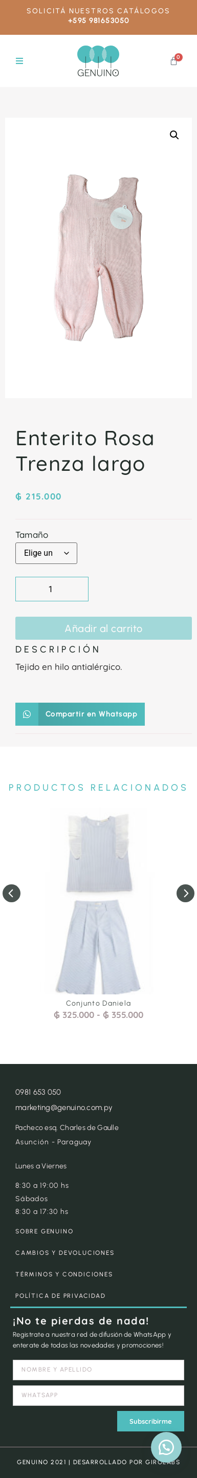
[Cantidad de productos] (52, 589)
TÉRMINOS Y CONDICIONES (64, 1274)
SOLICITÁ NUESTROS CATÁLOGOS (98, 11)
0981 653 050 (38, 1092)
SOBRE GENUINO (44, 1231)
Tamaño (31, 534)
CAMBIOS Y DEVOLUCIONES (65, 1252)
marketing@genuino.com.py (64, 1107)
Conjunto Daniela (99, 1003)
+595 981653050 (98, 20)
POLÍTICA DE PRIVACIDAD (60, 1295)
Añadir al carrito (103, 628)
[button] (19, 61)
